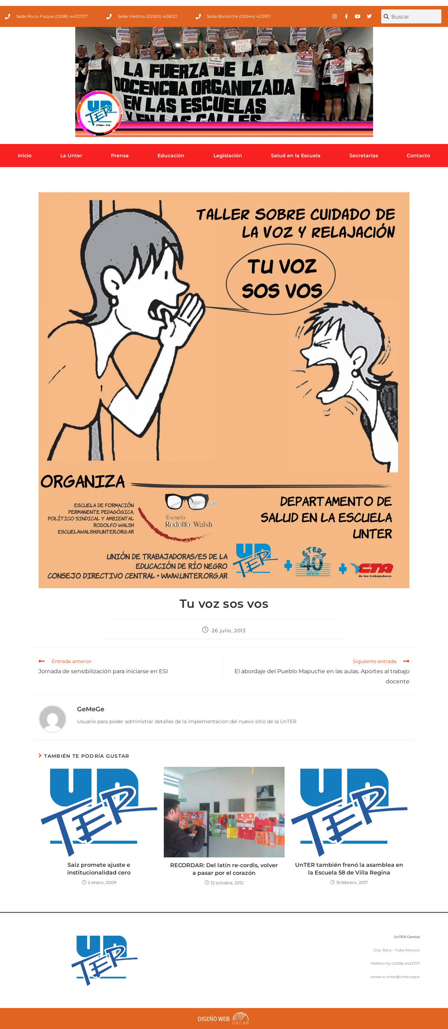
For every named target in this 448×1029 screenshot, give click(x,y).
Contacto (418, 155)
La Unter (71, 155)
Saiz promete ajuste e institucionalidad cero (99, 869)
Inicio (24, 155)
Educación (171, 155)
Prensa (120, 155)
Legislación (228, 155)
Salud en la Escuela (296, 155)
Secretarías (363, 155)
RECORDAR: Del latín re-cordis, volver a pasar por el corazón (224, 869)
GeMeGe (90, 709)
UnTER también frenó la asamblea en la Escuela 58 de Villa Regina (349, 869)
